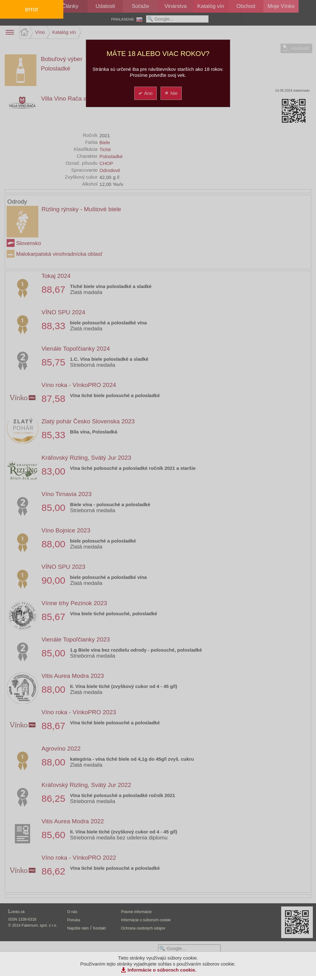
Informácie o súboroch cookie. (162, 970)
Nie (171, 93)
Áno (145, 93)
